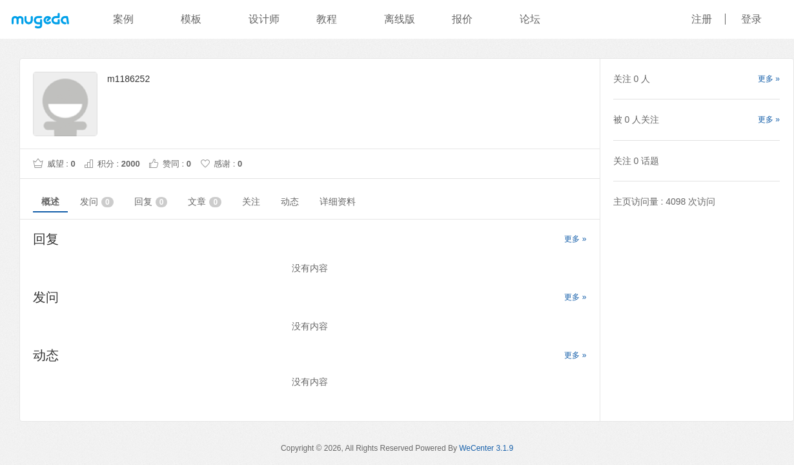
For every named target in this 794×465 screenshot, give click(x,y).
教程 (326, 19)
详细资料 (338, 201)
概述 (50, 201)
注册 (701, 19)
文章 (204, 201)
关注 (251, 201)
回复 (151, 201)
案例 (123, 19)
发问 (97, 201)
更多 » (575, 238)
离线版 (399, 19)
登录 (751, 19)
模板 (191, 19)
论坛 (530, 19)
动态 (290, 201)
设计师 (264, 19)
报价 (462, 19)
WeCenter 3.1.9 (486, 448)
